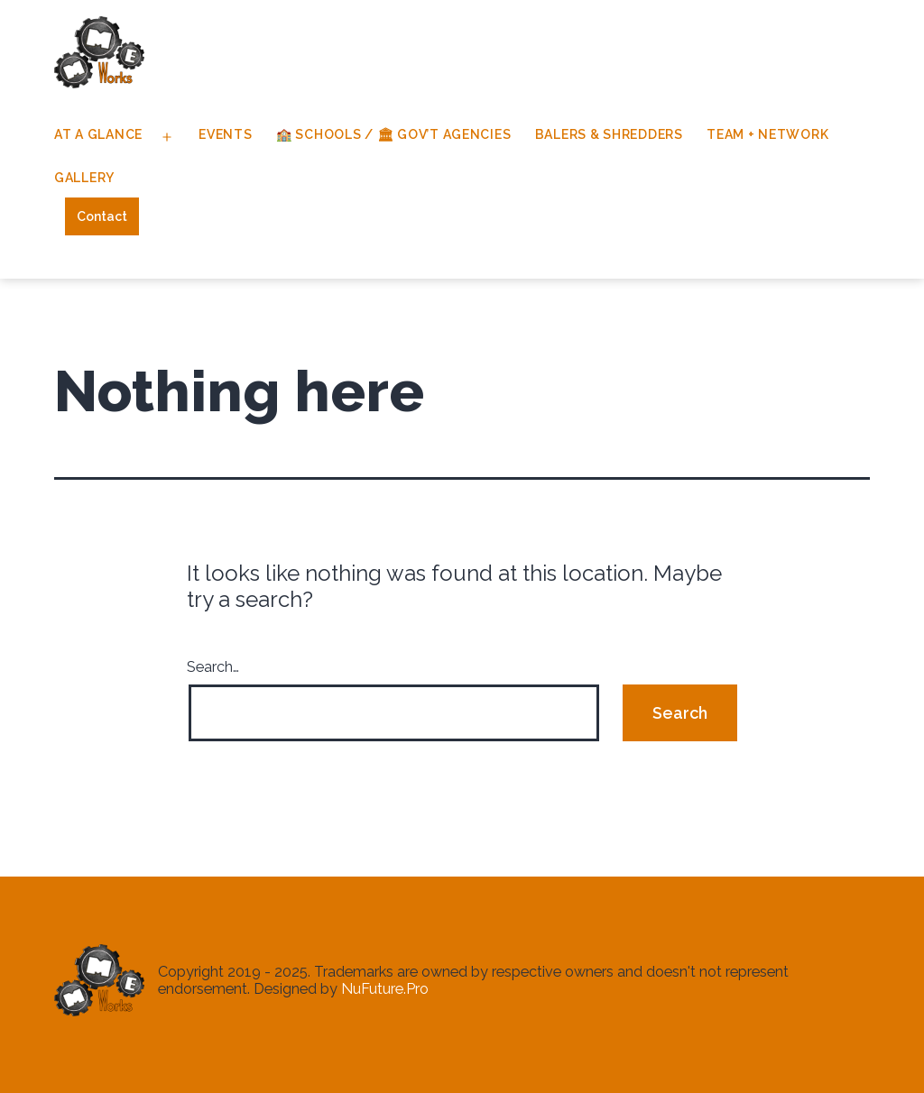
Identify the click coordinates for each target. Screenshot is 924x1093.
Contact (102, 216)
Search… (213, 666)
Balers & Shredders (609, 134)
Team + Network (767, 134)
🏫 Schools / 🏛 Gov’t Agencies (393, 134)
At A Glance (98, 134)
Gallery (84, 177)
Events (225, 134)
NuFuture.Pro (385, 988)
